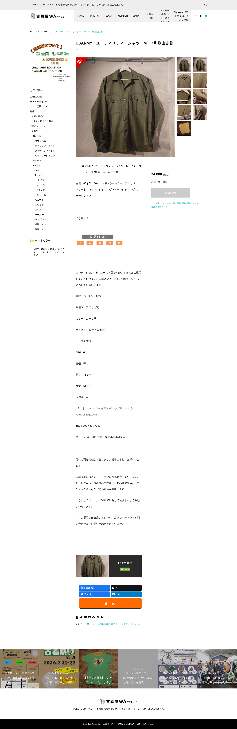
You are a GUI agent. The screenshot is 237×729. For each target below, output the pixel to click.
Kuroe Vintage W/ (38, 101)
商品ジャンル (117, 624)
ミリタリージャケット (46, 155)
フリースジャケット (45, 150)
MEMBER (123, 16)
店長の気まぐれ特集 (43, 121)
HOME (81, 16)
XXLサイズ (40, 199)
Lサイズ (41, 180)
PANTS (37, 165)
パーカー (39, 214)
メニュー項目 (151, 16)
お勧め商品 (100, 624)
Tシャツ (39, 175)
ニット (38, 209)
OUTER (37, 136)
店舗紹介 (137, 16)
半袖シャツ (40, 224)
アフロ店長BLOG (38, 106)
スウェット (40, 204)
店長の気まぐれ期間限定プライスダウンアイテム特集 (164, 16)
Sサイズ (41, 190)
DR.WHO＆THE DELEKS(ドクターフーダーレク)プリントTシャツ (49, 252)
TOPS (36, 170)
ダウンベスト (41, 141)
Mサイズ (91, 624)
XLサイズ (41, 195)
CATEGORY (36, 96)
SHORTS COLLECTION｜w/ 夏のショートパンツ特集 (181, 16)
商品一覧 (94, 16)
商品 (108, 624)
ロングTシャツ (42, 219)
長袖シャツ (135, 624)
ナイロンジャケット (45, 146)
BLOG (108, 16)
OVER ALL (38, 160)
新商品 (126, 624)
